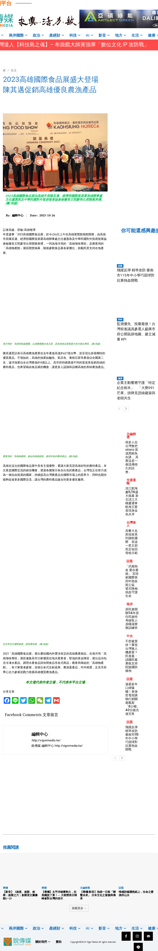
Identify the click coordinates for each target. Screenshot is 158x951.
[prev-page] (119, 408)
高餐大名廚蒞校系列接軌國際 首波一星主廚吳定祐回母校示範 (131, 541)
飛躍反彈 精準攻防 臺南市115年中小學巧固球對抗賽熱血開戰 (136, 275)
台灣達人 (131, 524)
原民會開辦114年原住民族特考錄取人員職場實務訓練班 (132, 618)
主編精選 (131, 435)
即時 (120, 319)
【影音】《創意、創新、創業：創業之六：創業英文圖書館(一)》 (20, 895)
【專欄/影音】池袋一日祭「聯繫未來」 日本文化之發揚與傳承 (98, 895)
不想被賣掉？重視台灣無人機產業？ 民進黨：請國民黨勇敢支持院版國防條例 (133, 656)
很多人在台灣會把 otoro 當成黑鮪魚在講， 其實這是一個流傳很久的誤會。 (131, 457)
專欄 (5, 887)
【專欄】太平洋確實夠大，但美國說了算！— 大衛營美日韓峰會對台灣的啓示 (59, 895)
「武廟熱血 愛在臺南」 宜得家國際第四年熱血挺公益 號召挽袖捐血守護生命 (131, 581)
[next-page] (126, 408)
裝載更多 (79, 908)
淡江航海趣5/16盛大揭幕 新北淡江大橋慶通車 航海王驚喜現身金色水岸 (131, 501)
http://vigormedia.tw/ (45, 740)
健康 (120, 378)
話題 (120, 265)
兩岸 (130, 604)
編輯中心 (17, 215)
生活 (13, 70)
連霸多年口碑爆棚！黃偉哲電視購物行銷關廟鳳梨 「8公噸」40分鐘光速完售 (132, 699)
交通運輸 (131, 481)
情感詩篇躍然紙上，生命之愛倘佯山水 (136, 893)
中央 (130, 636)
